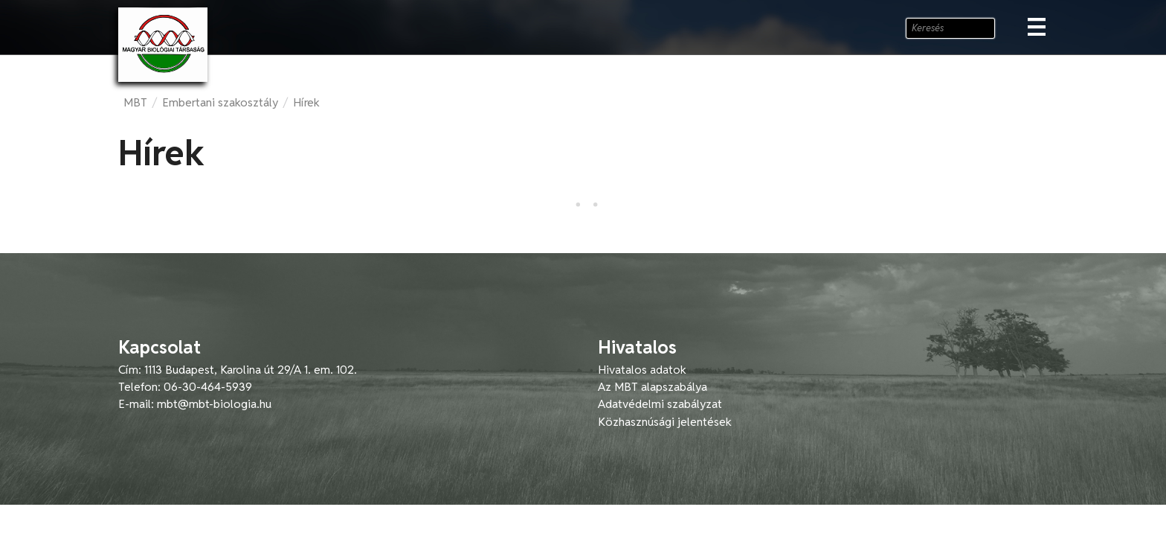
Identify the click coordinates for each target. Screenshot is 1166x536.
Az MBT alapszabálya (652, 387)
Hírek (306, 102)
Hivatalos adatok (642, 369)
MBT (135, 102)
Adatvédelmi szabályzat (660, 404)
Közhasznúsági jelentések (665, 422)
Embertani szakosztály (220, 102)
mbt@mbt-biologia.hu (214, 404)
